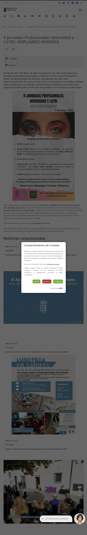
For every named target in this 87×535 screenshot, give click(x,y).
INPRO (61, 288)
